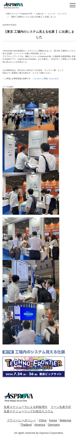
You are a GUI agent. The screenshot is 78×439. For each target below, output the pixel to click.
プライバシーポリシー (21, 420)
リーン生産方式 (61, 407)
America (39, 424)
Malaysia (65, 420)
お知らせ (40, 14)
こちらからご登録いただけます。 (46, 79)
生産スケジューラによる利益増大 (25, 407)
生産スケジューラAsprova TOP (19, 14)
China (42, 420)
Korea (53, 420)
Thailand (26, 424)
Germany (54, 424)
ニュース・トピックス (57, 14)
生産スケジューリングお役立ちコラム (28, 411)
